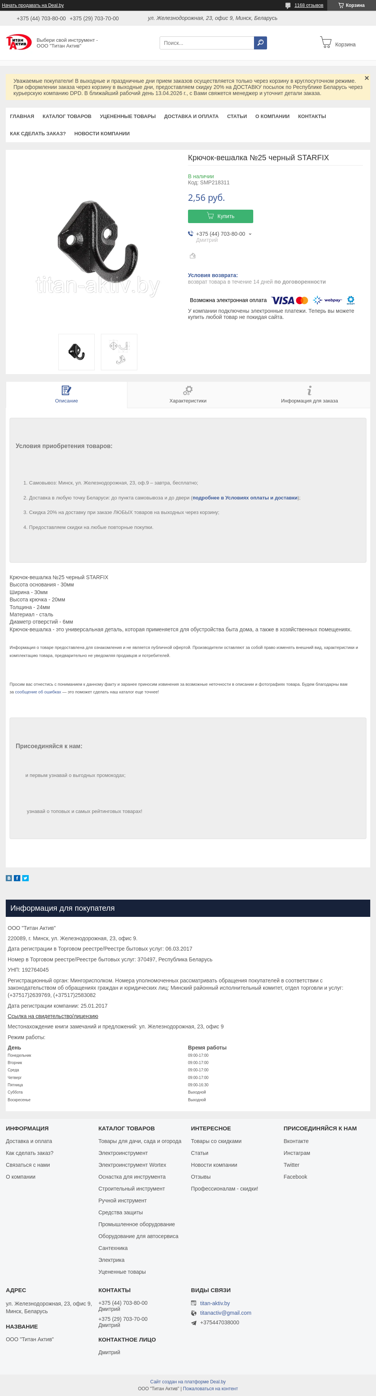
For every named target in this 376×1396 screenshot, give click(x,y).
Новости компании (102, 133)
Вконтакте (296, 1141)
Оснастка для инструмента (131, 1177)
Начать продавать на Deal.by (33, 5)
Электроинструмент (123, 1153)
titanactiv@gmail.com (225, 1313)
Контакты (312, 116)
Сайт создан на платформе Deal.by (188, 1382)
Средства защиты (120, 1212)
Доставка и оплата (191, 116)
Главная (22, 116)
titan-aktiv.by (215, 1303)
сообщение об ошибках (38, 692)
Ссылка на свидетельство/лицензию (53, 1016)
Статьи (237, 116)
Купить (226, 216)
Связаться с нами (28, 1165)
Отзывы (201, 1177)
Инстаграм (297, 1153)
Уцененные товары (128, 116)
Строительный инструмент (131, 1189)
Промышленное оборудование (136, 1224)
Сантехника (112, 1248)
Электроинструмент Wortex (132, 1165)
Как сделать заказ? (38, 133)
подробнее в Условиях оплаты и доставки (245, 498)
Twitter (291, 1165)
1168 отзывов (309, 5)
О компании (272, 116)
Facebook (295, 1177)
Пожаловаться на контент (210, 1388)
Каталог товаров (67, 116)
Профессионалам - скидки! (224, 1189)
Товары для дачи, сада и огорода (139, 1141)
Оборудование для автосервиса (138, 1236)
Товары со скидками (216, 1141)
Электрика (111, 1260)
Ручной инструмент (122, 1200)
